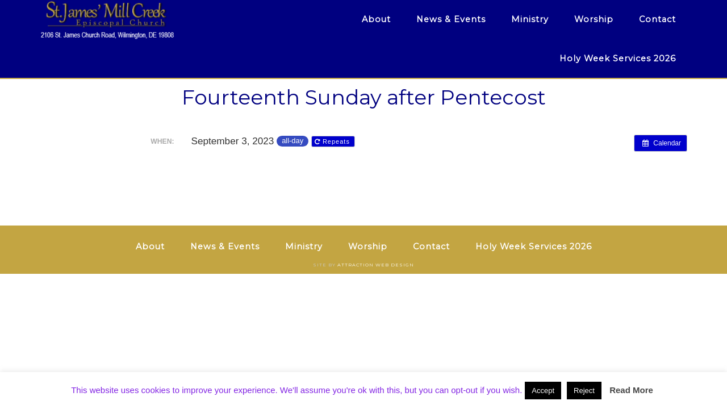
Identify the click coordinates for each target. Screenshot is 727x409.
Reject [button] (584, 390)
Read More (631, 390)
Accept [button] (543, 390)
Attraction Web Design (375, 265)
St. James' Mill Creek (142, 20)
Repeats (333, 141)
